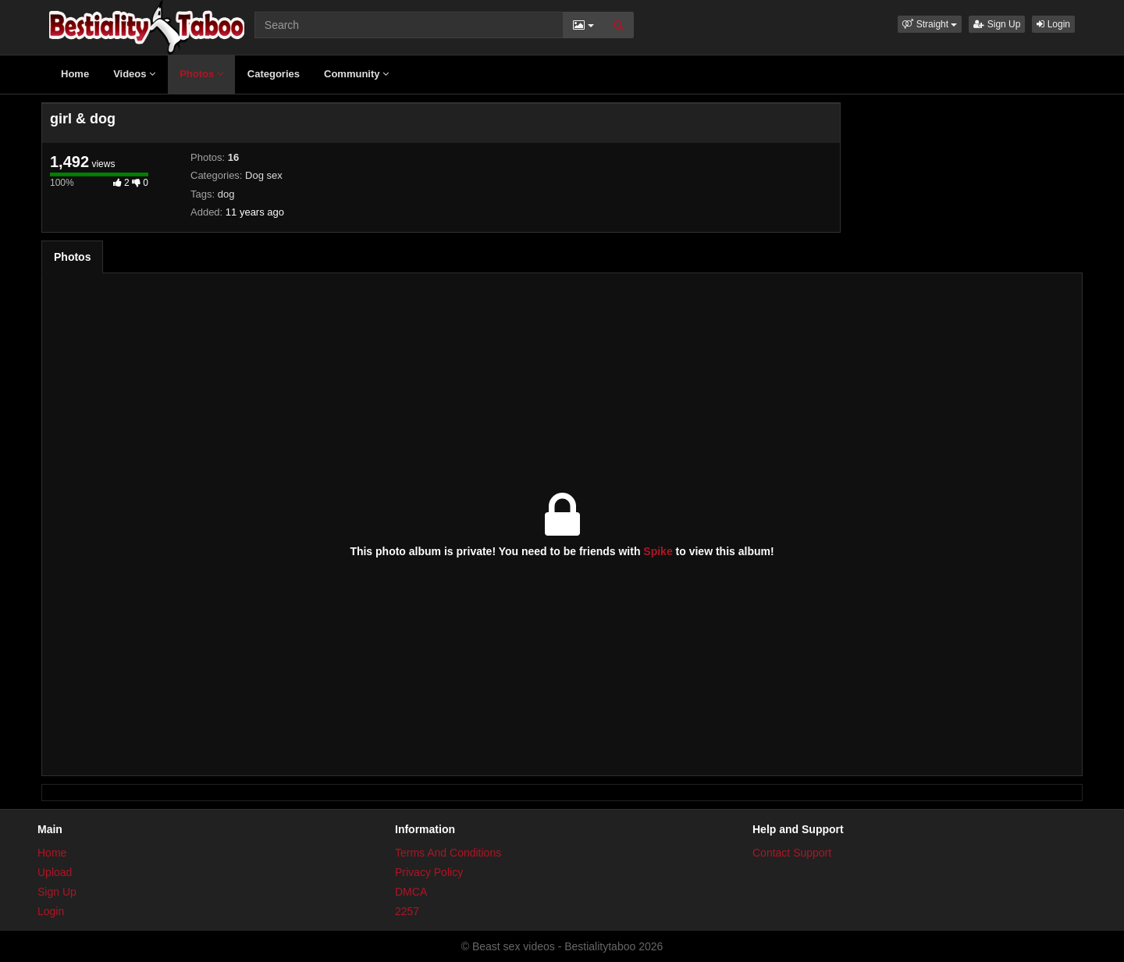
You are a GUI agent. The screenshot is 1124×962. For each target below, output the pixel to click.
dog (226, 194)
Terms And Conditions (448, 852)
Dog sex (264, 175)
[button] (930, 24)
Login (1053, 24)
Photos (201, 74)
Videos (134, 74)
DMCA (411, 891)
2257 (407, 911)
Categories (273, 74)
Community (356, 74)
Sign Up (996, 24)
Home (75, 74)
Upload (54, 872)
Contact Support (791, 852)
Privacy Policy (429, 872)
